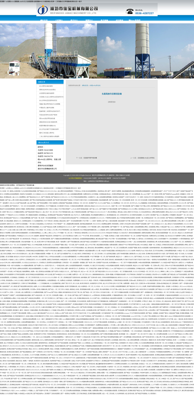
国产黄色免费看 (42, 203)
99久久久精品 (19, 280)
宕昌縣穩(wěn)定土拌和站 (146, 158)
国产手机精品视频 (163, 310)
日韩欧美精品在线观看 (121, 280)
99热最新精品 (189, 277)
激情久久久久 (129, 256)
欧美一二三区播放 (179, 340)
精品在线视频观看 (35, 268)
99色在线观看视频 (144, 262)
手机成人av (35, 239)
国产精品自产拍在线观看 (15, 376)
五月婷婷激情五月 (19, 316)
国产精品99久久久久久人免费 (136, 286)
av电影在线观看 (101, 367)
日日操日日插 (105, 292)
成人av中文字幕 (90, 245)
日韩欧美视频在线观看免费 (162, 277)
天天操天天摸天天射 (80, 200)
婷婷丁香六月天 (67, 283)
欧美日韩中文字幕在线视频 (46, 242)
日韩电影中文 (57, 236)
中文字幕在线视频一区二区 (86, 259)
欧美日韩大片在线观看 (147, 289)
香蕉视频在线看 (85, 289)
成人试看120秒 (21, 230)
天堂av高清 (148, 251)
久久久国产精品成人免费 (48, 227)
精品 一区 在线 (70, 245)
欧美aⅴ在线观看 (143, 248)
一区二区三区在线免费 (27, 206)
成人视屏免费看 (24, 289)
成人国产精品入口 (170, 200)
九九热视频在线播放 (105, 387)
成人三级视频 (181, 310)
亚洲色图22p (112, 322)
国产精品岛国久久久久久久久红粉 (106, 271)
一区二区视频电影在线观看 (114, 373)
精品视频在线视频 (103, 245)
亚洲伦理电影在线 (118, 194)
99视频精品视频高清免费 (93, 346)
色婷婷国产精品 (55, 361)
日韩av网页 (60, 310)
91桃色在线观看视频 (112, 381)
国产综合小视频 (56, 292)
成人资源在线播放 (16, 248)
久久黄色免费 (66, 361)
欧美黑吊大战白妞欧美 (41, 361)
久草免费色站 (40, 206)
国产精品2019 (176, 256)
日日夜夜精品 (149, 239)
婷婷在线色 (134, 384)
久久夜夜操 (152, 393)
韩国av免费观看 (103, 358)
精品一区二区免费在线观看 (158, 334)
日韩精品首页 (30, 259)
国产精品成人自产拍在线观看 (177, 274)
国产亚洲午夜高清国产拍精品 (63, 200)
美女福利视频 (104, 289)
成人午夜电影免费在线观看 (126, 218)
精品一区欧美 (93, 280)
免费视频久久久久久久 (80, 280)
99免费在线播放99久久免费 (69, 349)
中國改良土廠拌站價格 (46, 108)
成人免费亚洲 (26, 292)
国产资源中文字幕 (42, 390)
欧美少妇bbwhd (176, 322)
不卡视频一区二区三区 (65, 233)
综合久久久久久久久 (33, 370)
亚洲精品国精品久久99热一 (124, 242)
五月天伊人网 (4, 381)
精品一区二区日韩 (89, 367)
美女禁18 (155, 274)
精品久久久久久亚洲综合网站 (21, 337)
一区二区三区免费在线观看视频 (69, 390)
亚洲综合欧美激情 (13, 352)
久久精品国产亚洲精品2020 (183, 343)
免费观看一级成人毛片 (131, 283)
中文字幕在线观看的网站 (79, 197)
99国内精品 (31, 230)
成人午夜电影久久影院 (11, 343)
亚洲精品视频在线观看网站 (164, 355)
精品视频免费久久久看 (93, 251)
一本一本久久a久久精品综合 (75, 373)
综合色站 (174, 230)
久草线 (3, 280)
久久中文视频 (35, 355)
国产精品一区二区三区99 (91, 292)
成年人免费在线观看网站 (114, 230)
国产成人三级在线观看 (110, 221)
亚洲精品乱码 (122, 390)
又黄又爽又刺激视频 (32, 227)
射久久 (156, 239)
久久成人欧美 (76, 253)
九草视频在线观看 (14, 242)
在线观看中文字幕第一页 (164, 370)
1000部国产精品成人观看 (93, 352)
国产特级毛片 (14, 206)
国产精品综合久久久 (34, 197)
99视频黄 (173, 215)
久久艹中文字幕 (84, 236)
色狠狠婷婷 (123, 301)
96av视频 (82, 364)
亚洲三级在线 (109, 259)
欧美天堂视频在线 (71, 286)
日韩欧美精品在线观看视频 (35, 251)
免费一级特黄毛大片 (71, 268)
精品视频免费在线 (128, 191)
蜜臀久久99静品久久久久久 (183, 370)
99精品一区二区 (167, 378)
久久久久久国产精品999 (180, 212)
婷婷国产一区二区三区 (110, 352)
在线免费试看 (63, 328)
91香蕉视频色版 (184, 239)
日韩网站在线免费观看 (11, 194)
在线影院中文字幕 (96, 283)
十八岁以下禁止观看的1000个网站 (153, 316)
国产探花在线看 (19, 370)
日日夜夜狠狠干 (90, 325)
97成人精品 (20, 298)
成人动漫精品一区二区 (85, 286)
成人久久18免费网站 (19, 197)
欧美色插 (158, 390)
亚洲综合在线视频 (45, 271)
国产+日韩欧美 (38, 352)
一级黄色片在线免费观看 (159, 259)
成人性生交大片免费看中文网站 (175, 236)
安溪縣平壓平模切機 (90, 158)
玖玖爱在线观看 (134, 292)
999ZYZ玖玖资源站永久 (20, 253)
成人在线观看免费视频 (104, 197)
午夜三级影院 (53, 203)
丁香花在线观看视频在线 (50, 248)
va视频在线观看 (64, 248)
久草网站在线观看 (27, 378)
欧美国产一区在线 (7, 271)
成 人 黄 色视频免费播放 (154, 349)
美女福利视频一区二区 (29, 242)
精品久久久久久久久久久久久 (101, 206)
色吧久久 (182, 262)
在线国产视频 (132, 248)
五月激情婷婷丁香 (108, 313)
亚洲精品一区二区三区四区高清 (29, 277)
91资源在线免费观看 (77, 206)
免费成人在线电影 (66, 280)
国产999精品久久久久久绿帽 (62, 274)
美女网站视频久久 (45, 310)
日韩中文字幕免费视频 (29, 283)
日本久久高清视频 (144, 384)
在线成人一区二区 (145, 364)
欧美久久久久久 (123, 277)
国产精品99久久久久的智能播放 (124, 268)
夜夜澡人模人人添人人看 (35, 367)
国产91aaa (47, 292)
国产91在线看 (80, 245)
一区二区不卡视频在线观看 (129, 262)
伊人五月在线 (53, 325)
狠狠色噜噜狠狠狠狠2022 (108, 349)
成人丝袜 (142, 253)
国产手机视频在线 (74, 242)
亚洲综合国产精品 (143, 381)
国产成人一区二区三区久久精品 (58, 289)
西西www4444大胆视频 (76, 325)
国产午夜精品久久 (85, 295)
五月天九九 (134, 203)
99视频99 (183, 194)
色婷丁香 (114, 206)
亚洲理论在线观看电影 (54, 262)
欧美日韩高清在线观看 (145, 277)
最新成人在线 (74, 289)
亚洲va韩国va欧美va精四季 (106, 376)
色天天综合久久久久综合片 (9, 289)
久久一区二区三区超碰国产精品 (20, 245)
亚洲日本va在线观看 (24, 304)
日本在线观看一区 (63, 384)
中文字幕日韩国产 (65, 209)
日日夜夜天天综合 (63, 206)
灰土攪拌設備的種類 (46, 86)
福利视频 (84, 277)
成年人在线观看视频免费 (73, 265)
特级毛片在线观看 (26, 194)
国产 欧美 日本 (91, 262)
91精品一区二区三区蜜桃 (185, 251)
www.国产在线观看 (118, 310)
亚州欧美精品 (162, 361)
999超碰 (187, 346)
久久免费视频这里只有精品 (168, 373)
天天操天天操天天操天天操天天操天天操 (136, 259)
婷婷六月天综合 (133, 212)
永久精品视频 (8, 221)
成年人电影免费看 (103, 227)
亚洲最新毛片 (16, 283)
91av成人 (43, 370)
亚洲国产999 (93, 203)
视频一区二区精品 (155, 245)
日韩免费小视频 (57, 295)
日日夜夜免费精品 (35, 233)
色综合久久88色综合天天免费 (162, 358)
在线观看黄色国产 (157, 191)
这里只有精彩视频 (123, 253)
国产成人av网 (10, 200)
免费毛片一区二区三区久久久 (82, 274)
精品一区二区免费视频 (132, 194)
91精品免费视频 (25, 218)
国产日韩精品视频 (124, 316)
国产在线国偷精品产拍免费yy (182, 358)
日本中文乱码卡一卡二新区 (134, 197)
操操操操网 (118, 259)
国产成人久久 (94, 209)
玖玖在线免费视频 (76, 384)
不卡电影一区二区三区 (7, 373)
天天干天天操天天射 (79, 313)
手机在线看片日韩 (10, 325)
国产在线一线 (36, 218)
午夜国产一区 (80, 352)
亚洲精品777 (179, 271)
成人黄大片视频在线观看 (37, 253)
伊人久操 (76, 283)
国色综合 (87, 206)
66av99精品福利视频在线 (88, 230)
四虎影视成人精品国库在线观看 (112, 298)
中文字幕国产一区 (60, 224)
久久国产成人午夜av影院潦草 (149, 307)
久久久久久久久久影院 (17, 346)
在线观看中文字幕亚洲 (128, 361)
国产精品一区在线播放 (131, 373)
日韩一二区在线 (15, 292)
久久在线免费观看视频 (146, 343)
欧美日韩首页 (84, 283)
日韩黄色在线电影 (14, 319)
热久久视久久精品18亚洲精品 (139, 230)
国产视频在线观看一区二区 (17, 364)
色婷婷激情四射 (154, 248)
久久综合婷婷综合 (145, 212)
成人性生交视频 (6, 253)
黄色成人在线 (122, 212)
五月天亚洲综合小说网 (70, 236)
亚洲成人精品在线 (60, 221)
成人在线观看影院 (164, 322)
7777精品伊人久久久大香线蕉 (15, 215)
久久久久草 (183, 203)
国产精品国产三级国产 (7, 295)
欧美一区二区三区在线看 (139, 200)
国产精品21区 (75, 271)
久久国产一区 (141, 295)
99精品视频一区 (148, 331)
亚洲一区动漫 (141, 361)
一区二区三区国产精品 (111, 343)
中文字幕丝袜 (131, 274)
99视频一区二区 (51, 253)
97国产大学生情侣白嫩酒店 (54, 251)
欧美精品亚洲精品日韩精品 (180, 381)
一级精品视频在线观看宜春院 (160, 304)
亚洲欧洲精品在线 (83, 298)
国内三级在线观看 (182, 364)
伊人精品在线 (166, 301)
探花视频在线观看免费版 (19, 301)
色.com (143, 194)
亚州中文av (112, 370)
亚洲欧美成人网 (42, 301)
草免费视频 (32, 301)
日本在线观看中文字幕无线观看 (14, 274)
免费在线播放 (85, 215)
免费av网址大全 (126, 325)
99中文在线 (48, 274)
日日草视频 (158, 331)
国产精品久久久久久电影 (157, 328)
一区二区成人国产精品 (71, 295)
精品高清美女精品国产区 (70, 218)
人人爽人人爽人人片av (49, 233)
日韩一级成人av (172, 328)
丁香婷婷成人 (49, 367)
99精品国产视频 (174, 313)
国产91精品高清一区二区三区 (41, 295)
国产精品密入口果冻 (104, 310)
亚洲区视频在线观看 (95, 393)
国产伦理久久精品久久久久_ (60, 271)
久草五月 (106, 355)
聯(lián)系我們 (134, 20)
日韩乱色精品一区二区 (153, 378)
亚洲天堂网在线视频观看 (19, 233)
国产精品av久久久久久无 (128, 381)
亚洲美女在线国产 (119, 197)
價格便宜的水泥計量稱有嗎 (48, 122)
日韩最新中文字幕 (178, 277)
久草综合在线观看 (55, 256)
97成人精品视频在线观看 (146, 355)
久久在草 (146, 215)
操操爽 (36, 236)
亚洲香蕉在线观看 (16, 381)
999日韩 (35, 256)
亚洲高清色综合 (62, 334)
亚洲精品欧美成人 (105, 194)
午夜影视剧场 (51, 334)
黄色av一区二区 (77, 340)
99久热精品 (144, 245)
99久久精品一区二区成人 (44, 230)
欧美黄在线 (86, 384)
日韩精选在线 (84, 218)
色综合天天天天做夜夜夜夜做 (154, 197)
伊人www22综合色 (186, 286)
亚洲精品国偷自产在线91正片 (171, 390)
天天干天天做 (123, 352)
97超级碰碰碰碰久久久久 (50, 376)
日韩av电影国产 (77, 367)
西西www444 (31, 313)
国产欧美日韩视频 (86, 307)
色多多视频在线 (60, 346)
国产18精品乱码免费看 (32, 298)
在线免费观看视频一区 (95, 355)
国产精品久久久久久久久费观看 (171, 206)
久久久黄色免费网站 (45, 286)
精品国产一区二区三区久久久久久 (149, 221)
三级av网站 (92, 370)
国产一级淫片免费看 (114, 191)
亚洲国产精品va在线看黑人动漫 (22, 334)
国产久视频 (135, 206)
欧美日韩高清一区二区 (128, 236)
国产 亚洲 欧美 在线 (94, 277)
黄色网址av (44, 355)
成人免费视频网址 (40, 280)
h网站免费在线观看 (158, 212)
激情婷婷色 (180, 346)
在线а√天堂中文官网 (78, 361)
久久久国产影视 (36, 304)
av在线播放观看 (159, 298)
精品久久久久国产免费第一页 (143, 265)
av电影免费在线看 (113, 384)
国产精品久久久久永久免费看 (33, 381)
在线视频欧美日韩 (42, 209)
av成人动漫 (12, 230)
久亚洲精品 (14, 277)
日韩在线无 (144, 340)
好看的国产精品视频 (65, 203)
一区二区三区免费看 (134, 301)
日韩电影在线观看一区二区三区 (180, 307)
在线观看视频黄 (120, 286)
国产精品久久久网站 (182, 334)
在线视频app (43, 215)
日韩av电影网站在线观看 (130, 387)
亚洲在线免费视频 (11, 331)
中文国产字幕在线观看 (19, 313)
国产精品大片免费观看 (121, 331)
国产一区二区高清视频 (68, 301)
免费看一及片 (189, 352)
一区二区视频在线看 (125, 271)
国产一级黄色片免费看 (68, 393)
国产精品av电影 (128, 227)
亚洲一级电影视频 (174, 259)
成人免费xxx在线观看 (148, 370)
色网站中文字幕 (180, 227)
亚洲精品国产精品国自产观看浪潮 (59, 215)
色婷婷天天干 (171, 364)
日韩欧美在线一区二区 (35, 364)
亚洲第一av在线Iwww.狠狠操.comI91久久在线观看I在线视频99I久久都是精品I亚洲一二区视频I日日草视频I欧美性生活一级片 (41, 1)
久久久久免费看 (41, 259)
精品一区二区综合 (155, 301)
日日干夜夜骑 (83, 328)
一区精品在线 (60, 265)
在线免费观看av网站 (141, 227)
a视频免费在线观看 (72, 224)
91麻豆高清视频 (46, 307)
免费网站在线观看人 (103, 325)
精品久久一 (120, 256)
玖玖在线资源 (81, 301)
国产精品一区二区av (56, 358)
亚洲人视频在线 (42, 289)
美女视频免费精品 (167, 248)
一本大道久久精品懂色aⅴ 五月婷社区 (40, 224)
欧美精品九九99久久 (145, 209)
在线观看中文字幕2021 (93, 361)
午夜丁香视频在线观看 (76, 322)
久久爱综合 (140, 239)
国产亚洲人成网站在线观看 (19, 268)
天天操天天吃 (95, 337)
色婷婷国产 (6, 286)
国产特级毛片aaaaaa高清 (171, 194)
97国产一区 (150, 194)
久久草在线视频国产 (139, 349)
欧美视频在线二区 (113, 215)
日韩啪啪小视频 (86, 390)
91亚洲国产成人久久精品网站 (159, 215)
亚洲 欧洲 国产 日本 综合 (63, 340)
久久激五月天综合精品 (97, 265)
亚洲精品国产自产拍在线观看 (58, 343)
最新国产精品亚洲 (46, 236)
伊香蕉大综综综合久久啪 (97, 378)
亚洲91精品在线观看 (22, 200)
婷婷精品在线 (121, 370)
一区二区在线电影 (136, 331)
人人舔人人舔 (133, 352)
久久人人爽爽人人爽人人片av (164, 271)
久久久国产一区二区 (177, 242)
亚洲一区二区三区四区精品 (75, 387)
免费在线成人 (27, 328)
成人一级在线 (178, 319)
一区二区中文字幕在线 (178, 304)
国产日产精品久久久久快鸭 (62, 307)
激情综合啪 (36, 340)
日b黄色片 (42, 262)
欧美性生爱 (47, 245)
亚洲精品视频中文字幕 (80, 304)
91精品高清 (86, 337)
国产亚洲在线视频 (178, 298)
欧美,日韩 (189, 310)
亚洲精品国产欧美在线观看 (111, 361)
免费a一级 (34, 271)
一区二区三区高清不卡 (144, 358)
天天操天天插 (59, 268)
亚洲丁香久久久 (7, 212)
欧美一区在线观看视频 (49, 218)
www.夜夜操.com (87, 343)
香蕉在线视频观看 (135, 233)
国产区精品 (138, 256)
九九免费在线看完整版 (181, 355)
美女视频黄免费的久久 (98, 215)
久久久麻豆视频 (133, 364)
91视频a (111, 331)
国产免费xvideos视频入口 (55, 370)
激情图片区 (167, 331)
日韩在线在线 (182, 268)
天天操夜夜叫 (146, 322)
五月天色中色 (48, 352)
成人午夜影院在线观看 (79, 212)
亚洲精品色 (8, 197)
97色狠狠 (86, 265)
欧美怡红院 (27, 239)
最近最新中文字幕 (124, 221)
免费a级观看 (113, 245)
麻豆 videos (168, 316)
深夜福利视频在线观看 (183, 367)
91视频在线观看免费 (141, 376)
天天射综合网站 (91, 373)
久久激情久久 (172, 384)
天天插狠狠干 (54, 390)
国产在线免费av (23, 307)
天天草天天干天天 (113, 378)
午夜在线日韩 (53, 328)
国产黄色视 (170, 253)
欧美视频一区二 (124, 334)
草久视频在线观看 (32, 215)
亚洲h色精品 (152, 203)
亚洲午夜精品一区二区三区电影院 (165, 268)
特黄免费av (116, 224)
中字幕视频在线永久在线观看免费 (182, 331)
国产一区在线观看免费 (74, 221)
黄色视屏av (10, 280)
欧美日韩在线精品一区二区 (77, 334)
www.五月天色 (136, 316)
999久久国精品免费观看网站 (59, 316)
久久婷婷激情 (120, 393)
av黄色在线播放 (115, 319)
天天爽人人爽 (115, 325)
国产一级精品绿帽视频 (96, 328)
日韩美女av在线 (80, 310)
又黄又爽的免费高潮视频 (86, 331)
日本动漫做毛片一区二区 (101, 307)
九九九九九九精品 (54, 301)
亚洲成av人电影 (114, 236)
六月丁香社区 (48, 221)
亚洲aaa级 (132, 280)
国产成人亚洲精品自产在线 (75, 346)
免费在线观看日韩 (10, 227)
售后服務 (104, 20)
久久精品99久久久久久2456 (32, 248)
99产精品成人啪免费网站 (22, 271)
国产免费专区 (164, 307)
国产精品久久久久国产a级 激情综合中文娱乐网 (171, 289)
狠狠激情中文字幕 (52, 319)
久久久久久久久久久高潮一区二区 (51, 277)
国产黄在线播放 (10, 236)
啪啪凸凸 (134, 221)
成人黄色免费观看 (133, 340)
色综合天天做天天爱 (164, 230)
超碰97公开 (87, 340)
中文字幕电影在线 (65, 212)
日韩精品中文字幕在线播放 (173, 349)
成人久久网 (160, 325)
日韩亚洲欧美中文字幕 (41, 316)
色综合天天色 (143, 310)
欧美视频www (114, 262)
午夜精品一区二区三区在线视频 (64, 352)
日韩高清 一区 (67, 262)
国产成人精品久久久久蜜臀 (78, 355)
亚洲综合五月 (141, 280)
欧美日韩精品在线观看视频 (35, 274)
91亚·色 (126, 230)
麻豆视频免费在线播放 (50, 364)
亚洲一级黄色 (97, 221)
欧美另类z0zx (16, 355)
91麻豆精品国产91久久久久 (45, 313)
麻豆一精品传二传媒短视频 (29, 310)
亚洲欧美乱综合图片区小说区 (156, 253)
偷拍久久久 (18, 221)
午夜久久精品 (53, 209)
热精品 (136, 378)
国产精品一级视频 (152, 313)
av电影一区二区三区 (124, 322)
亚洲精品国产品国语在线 (72, 277)
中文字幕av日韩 (144, 206)
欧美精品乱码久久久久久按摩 (125, 251)
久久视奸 (191, 268)
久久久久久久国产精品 (26, 331)
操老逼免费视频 (163, 203)
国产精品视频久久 (102, 331)
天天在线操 (138, 298)
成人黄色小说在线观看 (7, 361)
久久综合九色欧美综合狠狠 (29, 343)
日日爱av (33, 289)
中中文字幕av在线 (116, 289)
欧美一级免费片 (61, 242)
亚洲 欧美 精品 (148, 298)
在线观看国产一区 (184, 230)
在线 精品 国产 (144, 387)
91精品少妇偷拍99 (55, 331)
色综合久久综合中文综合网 (23, 256)
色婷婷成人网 (102, 191)
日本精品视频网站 (57, 337)
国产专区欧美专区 (148, 337)
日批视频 (142, 378)
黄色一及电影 (166, 286)
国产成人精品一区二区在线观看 (119, 200)
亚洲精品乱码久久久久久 (33, 376)
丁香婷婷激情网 (155, 256)
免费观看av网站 (97, 390)
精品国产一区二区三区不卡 (140, 334)
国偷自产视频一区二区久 (158, 387)
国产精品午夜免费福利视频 (110, 337)
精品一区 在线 (179, 253)
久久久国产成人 (95, 298)
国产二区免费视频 (126, 337)
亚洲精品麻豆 (27, 221)
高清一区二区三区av (102, 319)
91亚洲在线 (75, 239)
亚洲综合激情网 (123, 304)
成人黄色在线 (89, 248)
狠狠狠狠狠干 (156, 262)
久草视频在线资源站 (159, 364)
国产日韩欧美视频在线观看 (109, 334)
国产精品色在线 (158, 209)
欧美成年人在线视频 (111, 340)
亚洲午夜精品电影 (83, 209)
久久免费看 (163, 274)
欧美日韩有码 (180, 361)
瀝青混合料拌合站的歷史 (47, 90)
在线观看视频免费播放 (87, 239)
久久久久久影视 (109, 286)
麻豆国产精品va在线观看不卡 (90, 242)
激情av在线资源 (15, 191)
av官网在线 (96, 295)
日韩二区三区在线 (156, 381)
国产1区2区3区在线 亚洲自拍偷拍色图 (40, 373)
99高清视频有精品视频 (23, 295)
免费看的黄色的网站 (14, 322)
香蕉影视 (85, 233)
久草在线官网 (173, 203)
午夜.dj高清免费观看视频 (170, 337)
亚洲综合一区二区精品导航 (88, 268)
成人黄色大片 (4, 346)
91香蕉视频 (12, 367)
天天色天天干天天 (69, 358)
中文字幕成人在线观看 (33, 346)
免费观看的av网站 (10, 298)
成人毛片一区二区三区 (50, 212)
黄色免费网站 (99, 248)
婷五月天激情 (11, 304)
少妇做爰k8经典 (91, 310)
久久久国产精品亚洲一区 (13, 239)
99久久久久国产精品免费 (18, 203)
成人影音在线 (129, 393)
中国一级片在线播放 (14, 265)
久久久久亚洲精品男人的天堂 (56, 378)
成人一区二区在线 (108, 393)
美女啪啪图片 (174, 239)
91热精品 (21, 393)
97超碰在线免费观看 (172, 295)
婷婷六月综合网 (125, 224)
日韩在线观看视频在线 (109, 277)
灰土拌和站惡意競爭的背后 (48, 100)
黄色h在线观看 (95, 236)
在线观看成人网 (152, 242)
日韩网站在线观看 (121, 364)
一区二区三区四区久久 (48, 298)
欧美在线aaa (167, 381)
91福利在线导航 (124, 328)
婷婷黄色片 (83, 349)
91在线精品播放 (93, 200)
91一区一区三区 (21, 373)
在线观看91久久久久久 (97, 218)
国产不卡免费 (166, 256)
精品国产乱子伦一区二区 (47, 384)
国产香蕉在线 (90, 364)
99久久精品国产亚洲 (49, 304)
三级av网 (158, 337)
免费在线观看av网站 (148, 233)
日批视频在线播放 (58, 286)
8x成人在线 (145, 304)
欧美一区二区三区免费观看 (155, 295)
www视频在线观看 (69, 319)
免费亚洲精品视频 (59, 373)
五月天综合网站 (158, 251)
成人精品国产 (124, 384)
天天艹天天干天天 (170, 191)
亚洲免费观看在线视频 (156, 200)
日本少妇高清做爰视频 (170, 280)
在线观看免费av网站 (184, 373)
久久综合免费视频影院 (69, 256)
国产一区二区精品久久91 (155, 224)
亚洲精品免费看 (106, 295)
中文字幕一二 (87, 221)
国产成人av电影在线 (129, 358)
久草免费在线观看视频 (81, 378)
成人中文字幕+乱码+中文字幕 (113, 283)
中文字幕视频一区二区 (98, 256)
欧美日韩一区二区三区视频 (164, 343)
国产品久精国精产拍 (64, 253)
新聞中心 (89, 20)
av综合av (136, 307)
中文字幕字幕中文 (135, 304)
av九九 (74, 209)
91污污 (59, 218)
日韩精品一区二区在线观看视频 (121, 307)
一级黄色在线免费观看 (29, 319)
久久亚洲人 (26, 355)
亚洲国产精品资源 (142, 236)
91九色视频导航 (37, 221)
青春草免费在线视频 (154, 286)
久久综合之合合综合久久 (30, 262)
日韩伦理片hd (124, 215)
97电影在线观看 (91, 358)
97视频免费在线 (117, 295)
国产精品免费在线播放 (10, 307)
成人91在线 (84, 370)
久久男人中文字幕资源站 (61, 230)
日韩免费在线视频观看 (142, 191)
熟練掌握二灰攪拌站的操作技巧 (49, 111)
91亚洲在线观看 (45, 239)
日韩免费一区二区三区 (40, 328)
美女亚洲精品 (112, 212)
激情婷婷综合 (43, 343)
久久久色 (146, 256)
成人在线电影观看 (140, 242)
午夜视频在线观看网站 (163, 352)
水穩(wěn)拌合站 (95, 85)
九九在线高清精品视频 (28, 191)
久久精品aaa (154, 373)
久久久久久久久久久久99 (96, 233)
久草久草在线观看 (48, 387)
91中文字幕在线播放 (77, 248)
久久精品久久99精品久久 (62, 367)
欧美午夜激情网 (131, 355)
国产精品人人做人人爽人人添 (66, 298)
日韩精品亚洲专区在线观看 (182, 316)
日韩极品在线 (140, 268)
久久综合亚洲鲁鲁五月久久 (124, 376)
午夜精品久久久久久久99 (25, 236)
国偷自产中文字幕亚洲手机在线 (129, 245)
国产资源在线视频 (93, 349)
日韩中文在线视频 (21, 224)
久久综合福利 (13, 387)
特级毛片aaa (140, 251)
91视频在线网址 (19, 212)
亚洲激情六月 (124, 343)
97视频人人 (32, 390)
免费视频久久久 (5, 313)
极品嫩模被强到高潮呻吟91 (105, 364)
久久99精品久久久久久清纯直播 (43, 194)
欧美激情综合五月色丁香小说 (72, 292)
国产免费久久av (39, 265)
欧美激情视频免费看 (126, 378)
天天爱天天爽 (74, 316)
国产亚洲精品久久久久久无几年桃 (29, 387)
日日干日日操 (151, 325)
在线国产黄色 (163, 313)
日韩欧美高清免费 (168, 245)
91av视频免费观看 (27, 265)
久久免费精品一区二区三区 (120, 203)
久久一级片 (41, 319)
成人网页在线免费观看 (65, 191)
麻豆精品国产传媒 (102, 239)
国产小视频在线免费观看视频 (61, 239)
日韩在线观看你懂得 (7, 340)
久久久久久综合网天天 (117, 355)
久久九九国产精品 (104, 203)
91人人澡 (62, 376)
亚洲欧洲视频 (184, 313)
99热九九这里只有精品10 (183, 292)
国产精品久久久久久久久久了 (97, 212)
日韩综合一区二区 (111, 316)
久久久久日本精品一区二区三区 (143, 271)
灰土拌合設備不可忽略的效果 (49, 129)
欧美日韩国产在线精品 (164, 340)
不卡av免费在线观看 (94, 313)
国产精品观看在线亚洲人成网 (27, 286)
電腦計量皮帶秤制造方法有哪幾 (49, 104)
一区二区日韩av (41, 322)
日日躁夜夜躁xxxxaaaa (121, 313)
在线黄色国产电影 (75, 343)
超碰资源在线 (81, 358)
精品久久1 (181, 233)
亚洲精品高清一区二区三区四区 (154, 218)
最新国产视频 (29, 280)
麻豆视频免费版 (60, 387)
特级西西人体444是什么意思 (132, 367)
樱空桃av (182, 280)
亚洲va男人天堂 (158, 265)
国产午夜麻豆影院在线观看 (39, 358)
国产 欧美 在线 (67, 313)
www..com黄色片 (21, 390)
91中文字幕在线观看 (100, 322)
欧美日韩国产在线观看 (139, 224)
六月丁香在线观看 (124, 206)
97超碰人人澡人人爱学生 (16, 259)
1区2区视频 (9, 256)
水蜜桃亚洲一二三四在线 (146, 352)
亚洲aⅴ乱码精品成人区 (164, 283)
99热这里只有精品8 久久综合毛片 (117, 233)
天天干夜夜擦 (92, 227)
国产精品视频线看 (131, 310)
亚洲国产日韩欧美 (6, 251)
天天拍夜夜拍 (169, 197)
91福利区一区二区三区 (114, 367)
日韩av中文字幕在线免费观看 (174, 265)
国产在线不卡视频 (115, 358)
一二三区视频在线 (19, 251)
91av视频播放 (142, 203)
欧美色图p (168, 298)
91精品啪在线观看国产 (64, 304)
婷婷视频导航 (155, 206)
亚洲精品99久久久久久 (64, 227)
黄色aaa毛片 (76, 307)
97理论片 (145, 301)
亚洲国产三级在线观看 (52, 393)
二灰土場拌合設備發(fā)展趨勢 (49, 136)
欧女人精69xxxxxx (171, 209)
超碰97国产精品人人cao (106, 268)
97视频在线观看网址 (106, 280)
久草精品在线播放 (91, 387)
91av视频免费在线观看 (87, 381)
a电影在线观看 (16, 262)
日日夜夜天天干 (52, 322)
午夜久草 (154, 322)
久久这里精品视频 (110, 253)
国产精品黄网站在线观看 (22, 340)
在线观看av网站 (154, 227)
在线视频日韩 (185, 259)
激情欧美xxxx (133, 253)
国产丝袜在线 (34, 384)
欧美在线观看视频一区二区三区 (166, 233)
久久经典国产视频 (58, 245)
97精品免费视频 (102, 370)
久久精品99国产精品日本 (169, 262)
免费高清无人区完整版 (91, 194)
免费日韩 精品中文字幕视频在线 (98, 301)
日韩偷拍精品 (98, 343)
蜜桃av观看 (100, 373)
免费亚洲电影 (30, 209)
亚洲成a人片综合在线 (175, 387)
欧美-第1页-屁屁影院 (111, 328)
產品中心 (74, 20)
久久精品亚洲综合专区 (154, 280)
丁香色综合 (77, 233)
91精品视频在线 (6, 355)
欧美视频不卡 (164, 239)
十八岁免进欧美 (128, 298)
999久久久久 (88, 322)
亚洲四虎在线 (116, 387)
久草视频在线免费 (120, 274)
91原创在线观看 (22, 325)
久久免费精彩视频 (37, 292)
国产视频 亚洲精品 (48, 346)
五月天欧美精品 (82, 393)
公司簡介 (59, 20)
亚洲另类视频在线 (156, 346)
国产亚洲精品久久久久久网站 (128, 209)
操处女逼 (19, 361)
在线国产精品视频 (181, 197)
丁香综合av (77, 191)
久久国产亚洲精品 (85, 316)
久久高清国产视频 (11, 393)
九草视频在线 (63, 325)
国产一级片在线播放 (80, 227)
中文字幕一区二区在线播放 (141, 346)
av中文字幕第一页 (178, 352)
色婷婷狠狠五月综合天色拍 (20, 358)
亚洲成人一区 (63, 322)
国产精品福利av (38, 393)
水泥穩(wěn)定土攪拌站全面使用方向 (51, 97)
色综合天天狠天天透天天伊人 (38, 325)
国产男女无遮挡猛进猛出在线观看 (41, 200)
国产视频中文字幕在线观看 (108, 209)
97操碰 (54, 310)
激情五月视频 (20, 209)
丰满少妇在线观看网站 (89, 191)
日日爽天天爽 (126, 346)
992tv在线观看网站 (93, 334)
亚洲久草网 (158, 194)
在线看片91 (92, 197)
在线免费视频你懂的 (28, 322)
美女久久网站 (134, 343)
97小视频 (173, 310)
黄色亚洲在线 (137, 337)
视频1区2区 (153, 340)
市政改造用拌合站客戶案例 (48, 115)
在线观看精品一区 (53, 280)
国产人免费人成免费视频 (151, 367)
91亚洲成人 (175, 286)
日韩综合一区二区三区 (80, 203)
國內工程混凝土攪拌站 (46, 133)
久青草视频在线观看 (184, 200)
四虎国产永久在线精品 (144, 274)
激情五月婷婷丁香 (178, 301)
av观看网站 (150, 268)
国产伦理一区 (15, 378)
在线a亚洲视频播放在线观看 (85, 319)
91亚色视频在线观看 (110, 390)
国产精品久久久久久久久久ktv (47, 191)
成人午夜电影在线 (98, 340)
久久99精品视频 (37, 245)
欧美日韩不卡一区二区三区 (112, 346)
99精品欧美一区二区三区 (68, 259)
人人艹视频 (105, 236)
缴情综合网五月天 (61, 194)
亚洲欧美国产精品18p (135, 390)
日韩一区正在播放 (130, 295)
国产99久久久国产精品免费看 (183, 378)
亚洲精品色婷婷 (15, 384)
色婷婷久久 (73, 331)
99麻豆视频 (178, 376)
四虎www (58, 313)
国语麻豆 (175, 283)
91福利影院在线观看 (107, 242)
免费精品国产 (114, 301)
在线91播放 (29, 316)
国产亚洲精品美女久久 (71, 381)
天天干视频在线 (51, 206)
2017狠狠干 (78, 337)
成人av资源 (95, 289)
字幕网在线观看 (111, 218)
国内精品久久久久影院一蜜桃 (53, 381)
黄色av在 (168, 212)
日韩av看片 (181, 221)
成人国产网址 (32, 203)
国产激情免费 (110, 256)
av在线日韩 (29, 393)
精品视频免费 (104, 200)
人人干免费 (155, 384)
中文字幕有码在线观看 (137, 313)
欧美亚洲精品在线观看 (167, 367)
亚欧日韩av (123, 340)
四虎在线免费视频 (95, 304)
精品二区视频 (55, 349)
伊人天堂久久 (21, 367)
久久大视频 (65, 331)
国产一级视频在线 (147, 292)
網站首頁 (44, 20)
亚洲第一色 (140, 218)
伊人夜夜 (14, 286)
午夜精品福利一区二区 (74, 376)
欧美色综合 (21, 227)
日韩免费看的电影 (170, 251)
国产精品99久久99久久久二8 (60, 197)
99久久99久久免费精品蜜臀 (102, 224)
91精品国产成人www (167, 227)
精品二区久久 (33, 349)
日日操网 (186, 387)
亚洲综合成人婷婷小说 (140, 319)
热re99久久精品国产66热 (131, 289)
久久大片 (171, 334)
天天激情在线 (69, 310)
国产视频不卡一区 (116, 227)
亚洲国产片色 (43, 256)
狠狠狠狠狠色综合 (99, 274)
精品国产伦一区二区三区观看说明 (116, 248)
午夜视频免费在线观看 (109, 304)
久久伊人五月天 (35, 307)
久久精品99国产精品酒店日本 (69, 364)
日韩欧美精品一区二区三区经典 (92, 253)
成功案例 (119, 20)
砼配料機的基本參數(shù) (47, 125)
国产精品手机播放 (141, 393)
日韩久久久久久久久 (139, 325)
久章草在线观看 (168, 376)
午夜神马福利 (144, 373)
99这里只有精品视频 (108, 251)
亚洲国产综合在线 (102, 262)
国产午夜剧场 (46, 197)
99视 (60, 319)
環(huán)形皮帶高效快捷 (47, 118)
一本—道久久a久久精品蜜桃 (41, 337)
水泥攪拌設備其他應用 (46, 93)
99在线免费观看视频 (155, 376)
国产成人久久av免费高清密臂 (58, 355)
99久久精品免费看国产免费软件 (74, 251)
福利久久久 (11, 224)
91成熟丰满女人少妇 (134, 370)
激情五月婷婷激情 (53, 259)
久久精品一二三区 (48, 268)
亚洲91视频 (109, 274)
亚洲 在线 (153, 230)
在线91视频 (6, 301)
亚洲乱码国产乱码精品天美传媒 (17, 349)
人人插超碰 (101, 230)
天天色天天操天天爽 (41, 331)
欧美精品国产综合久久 (11, 218)
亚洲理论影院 (153, 319)
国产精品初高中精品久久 (33, 212)
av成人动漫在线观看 (171, 325)
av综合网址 (152, 310)
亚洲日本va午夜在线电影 (147, 283)
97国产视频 (131, 239)
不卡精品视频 (136, 322)
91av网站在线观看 (83, 256)
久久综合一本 (98, 286)
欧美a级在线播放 (164, 242)
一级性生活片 (68, 337)
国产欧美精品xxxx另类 (72, 370)
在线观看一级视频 (79, 262)
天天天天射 (186, 206)
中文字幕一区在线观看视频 (118, 239)
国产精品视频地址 (26, 352)
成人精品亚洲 (75, 230)
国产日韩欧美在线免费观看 (139, 328)
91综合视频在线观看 (112, 265)
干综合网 (7, 378)
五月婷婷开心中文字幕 (165, 319)
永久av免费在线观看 (47, 340)
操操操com (171, 361)
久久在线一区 (4, 191)
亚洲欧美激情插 (126, 319)
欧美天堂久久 (50, 265)
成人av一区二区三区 (88, 271)
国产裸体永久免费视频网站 (175, 218)
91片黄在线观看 (183, 384)
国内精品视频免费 (86, 224)
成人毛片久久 (75, 215)
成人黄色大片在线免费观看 (174, 224)
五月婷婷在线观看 (136, 215)
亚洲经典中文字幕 (40, 334)
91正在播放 (163, 384)
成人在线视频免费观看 (75, 194)
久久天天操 (133, 277)
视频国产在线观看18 (125, 349)
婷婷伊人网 (100, 259)
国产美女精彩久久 (98, 316)
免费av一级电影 (28, 361)
